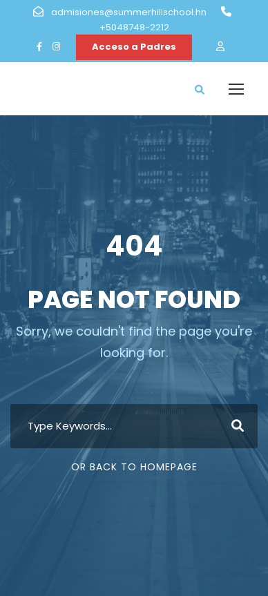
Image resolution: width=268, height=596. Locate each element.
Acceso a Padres (134, 46)
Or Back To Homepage (134, 467)
